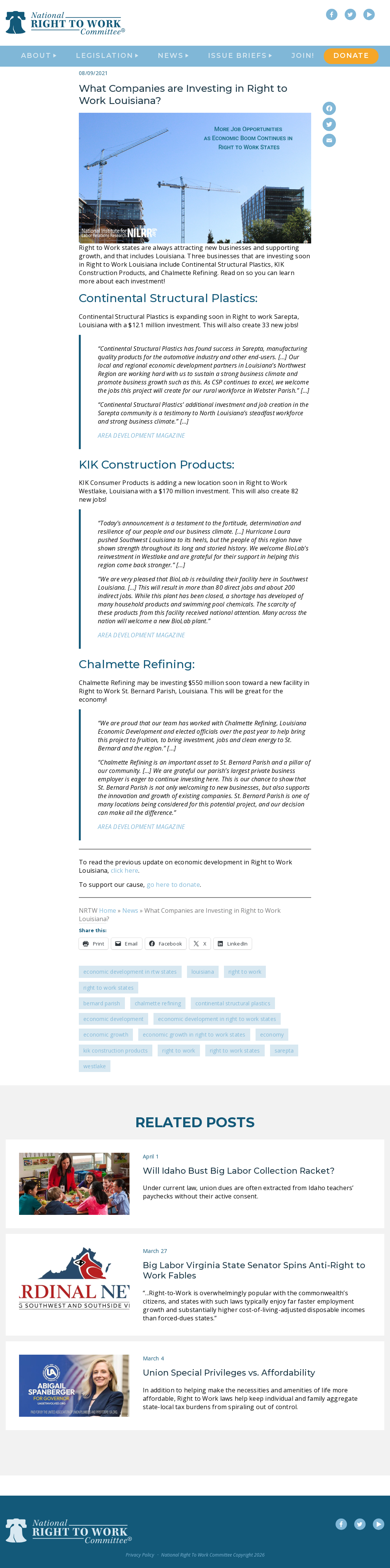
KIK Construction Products (115, 1070)
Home (107, 930)
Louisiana (203, 992)
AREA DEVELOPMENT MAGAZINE (141, 455)
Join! (302, 67)
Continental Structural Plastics (232, 1023)
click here (125, 890)
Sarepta (284, 1070)
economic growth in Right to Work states (194, 1055)
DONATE (351, 67)
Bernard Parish (101, 1023)
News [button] (173, 67)
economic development (113, 1039)
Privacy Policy (140, 1555)
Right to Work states (235, 1070)
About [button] (38, 67)
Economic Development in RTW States (130, 992)
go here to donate (172, 905)
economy (272, 1055)
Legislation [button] (107, 67)
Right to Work (245, 992)
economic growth (105, 1055)
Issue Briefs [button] (240, 67)
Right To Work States (108, 1007)
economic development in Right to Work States (217, 1039)
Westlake (94, 1086)
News (130, 930)
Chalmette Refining (158, 1023)
